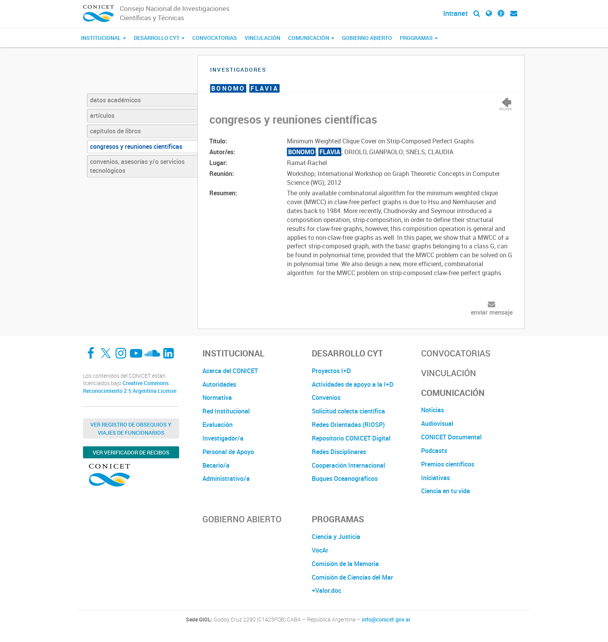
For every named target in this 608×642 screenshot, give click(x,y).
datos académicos (115, 100)
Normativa (217, 397)
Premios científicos (447, 464)
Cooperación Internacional (348, 465)
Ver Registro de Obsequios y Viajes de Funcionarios (130, 428)
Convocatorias (214, 37)
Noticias (432, 410)
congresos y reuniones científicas (136, 146)
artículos (102, 115)
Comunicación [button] (311, 37)
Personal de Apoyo (228, 452)
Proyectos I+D (331, 371)
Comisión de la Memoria (345, 563)
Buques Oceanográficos (345, 478)
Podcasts (434, 450)
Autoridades (219, 384)
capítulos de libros (115, 131)
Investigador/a (223, 438)
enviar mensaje (492, 312)
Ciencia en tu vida (445, 491)
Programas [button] (419, 37)
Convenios (326, 397)
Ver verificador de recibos (131, 452)
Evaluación (217, 424)
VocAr (320, 550)
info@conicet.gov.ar (386, 619)
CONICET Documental (451, 437)
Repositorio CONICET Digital (351, 438)
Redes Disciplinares (339, 452)
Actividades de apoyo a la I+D (353, 384)
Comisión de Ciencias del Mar (352, 577)
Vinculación (262, 37)
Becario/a (216, 465)
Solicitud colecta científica (348, 411)
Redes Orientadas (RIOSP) (348, 424)
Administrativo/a (226, 478)
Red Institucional (226, 411)
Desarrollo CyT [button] (159, 37)
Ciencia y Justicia (336, 536)
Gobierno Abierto (367, 37)
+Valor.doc (326, 590)
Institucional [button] (103, 37)
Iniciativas (435, 477)
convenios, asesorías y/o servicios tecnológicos (137, 166)
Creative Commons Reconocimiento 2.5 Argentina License (129, 387)
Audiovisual (437, 423)
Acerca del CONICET (230, 371)
